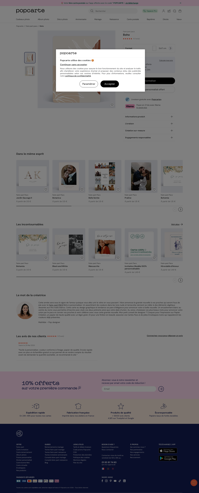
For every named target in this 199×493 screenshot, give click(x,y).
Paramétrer (88, 84)
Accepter (109, 84)
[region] (100, 70)
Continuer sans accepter (73, 64)
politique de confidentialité (78, 76)
